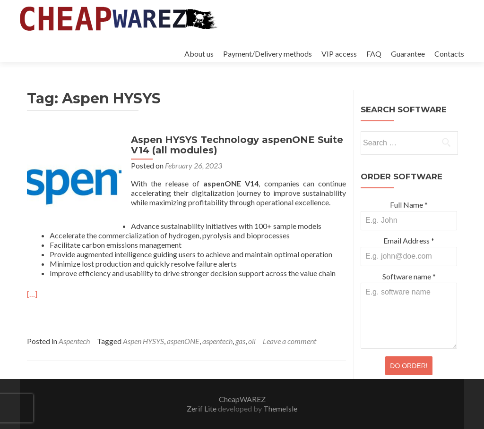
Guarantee (408, 53)
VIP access (339, 53)
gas (240, 340)
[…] (32, 293)
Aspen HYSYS (143, 340)
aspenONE (183, 340)
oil (252, 340)
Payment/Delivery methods (267, 53)
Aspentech (74, 340)
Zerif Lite (202, 408)
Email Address (408, 240)
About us (199, 53)
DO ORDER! (408, 366)
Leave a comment (289, 340)
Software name (409, 276)
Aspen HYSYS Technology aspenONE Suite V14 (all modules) (237, 145)
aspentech (217, 340)
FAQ (373, 53)
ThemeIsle (280, 408)
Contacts (449, 53)
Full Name (409, 204)
